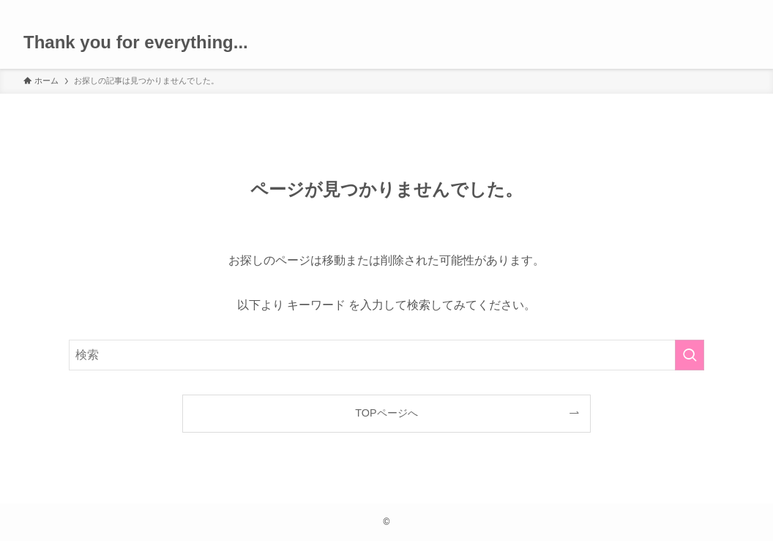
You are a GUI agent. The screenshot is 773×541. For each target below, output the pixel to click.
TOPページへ (386, 413)
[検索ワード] (386, 355)
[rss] (721, 8)
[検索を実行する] (689, 355)
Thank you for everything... (135, 42)
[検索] (740, 8)
